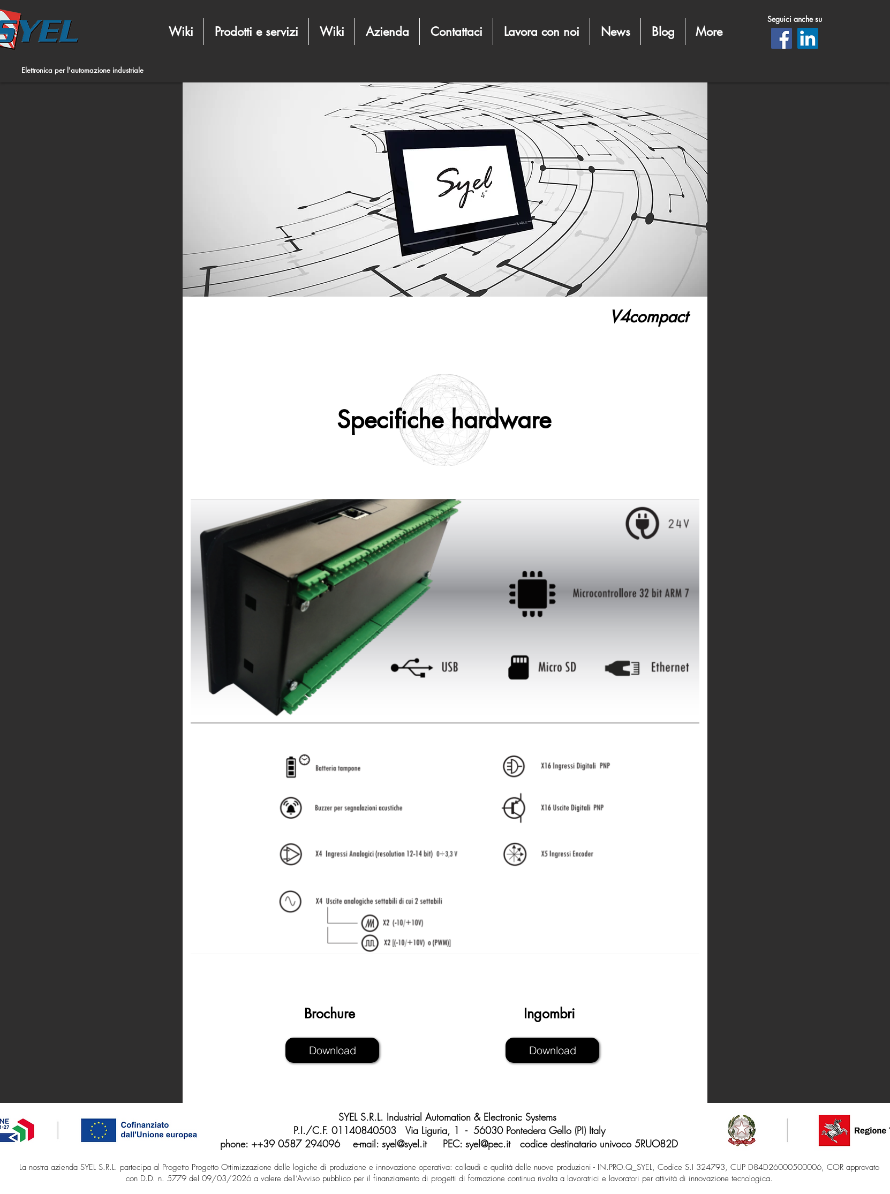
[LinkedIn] (807, 38)
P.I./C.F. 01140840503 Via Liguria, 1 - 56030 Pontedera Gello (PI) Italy (449, 1130)
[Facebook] (781, 38)
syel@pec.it (487, 1143)
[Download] (332, 1050)
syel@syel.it (404, 1143)
